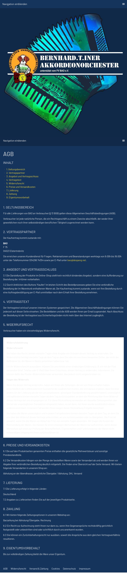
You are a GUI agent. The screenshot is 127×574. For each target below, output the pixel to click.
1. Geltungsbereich (15, 169)
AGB (5, 568)
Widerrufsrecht (18, 568)
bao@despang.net (76, 260)
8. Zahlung (11, 193)
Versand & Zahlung (38, 568)
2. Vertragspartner (15, 172)
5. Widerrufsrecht (15, 183)
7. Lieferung (12, 190)
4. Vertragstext (13, 179)
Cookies (55, 568)
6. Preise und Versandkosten (20, 186)
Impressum (84, 568)
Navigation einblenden (14, 4)
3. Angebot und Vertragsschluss (22, 176)
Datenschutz (69, 568)
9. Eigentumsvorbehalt (17, 197)
